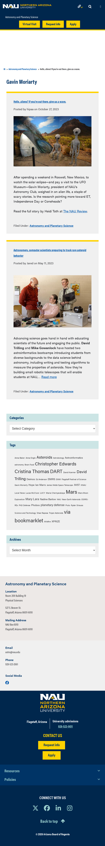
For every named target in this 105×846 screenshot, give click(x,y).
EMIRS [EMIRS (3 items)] (51, 479)
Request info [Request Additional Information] (51, 744)
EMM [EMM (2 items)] (58, 479)
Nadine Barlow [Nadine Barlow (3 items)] (48, 499)
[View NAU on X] (35, 807)
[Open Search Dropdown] (89, 6)
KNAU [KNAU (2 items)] (83, 485)
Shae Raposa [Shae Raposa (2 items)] (42, 513)
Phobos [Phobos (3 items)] (35, 505)
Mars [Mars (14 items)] (71, 491)
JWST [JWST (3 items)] (77, 485)
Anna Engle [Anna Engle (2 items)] (31, 457)
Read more (49, 377)
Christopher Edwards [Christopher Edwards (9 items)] (55, 463)
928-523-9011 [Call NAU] (65, 726)
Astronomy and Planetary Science (21, 17)
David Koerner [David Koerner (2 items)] (69, 472)
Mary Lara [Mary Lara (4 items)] (32, 499)
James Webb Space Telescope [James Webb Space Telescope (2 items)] (60, 485)
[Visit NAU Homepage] (52, 703)
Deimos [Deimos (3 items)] (31, 479)
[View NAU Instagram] (69, 807)
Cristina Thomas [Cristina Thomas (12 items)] (32, 471)
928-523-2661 (11, 664)
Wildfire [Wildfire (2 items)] (47, 521)
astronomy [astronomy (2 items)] (19, 464)
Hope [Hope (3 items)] (31, 485)
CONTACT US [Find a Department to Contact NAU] (52, 735)
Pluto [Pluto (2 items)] (67, 505)
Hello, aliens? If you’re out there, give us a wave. (40, 101)
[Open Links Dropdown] (80, 6)
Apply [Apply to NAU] (51, 754)
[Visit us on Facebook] (7, 682)
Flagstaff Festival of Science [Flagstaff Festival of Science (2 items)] (74, 479)
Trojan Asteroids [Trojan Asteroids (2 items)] (56, 513)
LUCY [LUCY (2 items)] (42, 493)
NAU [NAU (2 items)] (59, 499)
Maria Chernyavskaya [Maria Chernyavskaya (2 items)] (55, 493)
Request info (53, 24)
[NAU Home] (27, 5)
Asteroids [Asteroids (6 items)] (44, 457)
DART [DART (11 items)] (56, 471)
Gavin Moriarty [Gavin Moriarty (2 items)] (21, 485)
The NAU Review (75, 211)
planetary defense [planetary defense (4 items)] (53, 505)
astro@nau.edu (12, 652)
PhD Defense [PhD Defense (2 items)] (24, 505)
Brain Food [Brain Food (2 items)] (29, 464)
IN (4, 69)
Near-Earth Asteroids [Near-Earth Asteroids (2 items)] (71, 499)
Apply (73, 24)
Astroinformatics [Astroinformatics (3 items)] (74, 457)
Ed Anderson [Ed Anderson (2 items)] (41, 479)
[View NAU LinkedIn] (58, 807)
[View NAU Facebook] (46, 807)
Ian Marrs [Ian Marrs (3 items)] (40, 485)
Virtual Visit (29, 24)
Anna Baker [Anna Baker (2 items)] (20, 457)
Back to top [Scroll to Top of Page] (49, 821)
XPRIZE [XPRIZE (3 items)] (56, 521)
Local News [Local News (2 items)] (20, 493)
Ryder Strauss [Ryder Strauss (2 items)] (77, 505)
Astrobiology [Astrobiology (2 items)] (58, 457)
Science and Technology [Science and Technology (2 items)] (25, 513)
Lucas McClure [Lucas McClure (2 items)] (32, 493)
